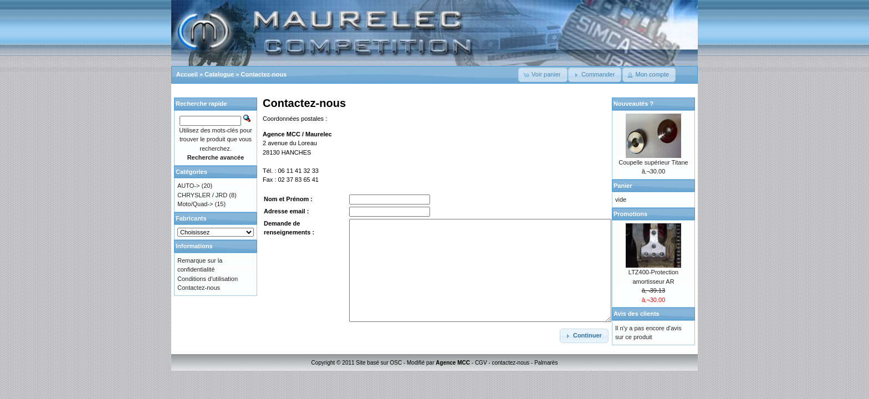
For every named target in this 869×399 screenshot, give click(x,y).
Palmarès (546, 363)
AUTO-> (188, 185)
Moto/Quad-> (195, 204)
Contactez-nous (264, 74)
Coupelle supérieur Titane (653, 162)
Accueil (187, 74)
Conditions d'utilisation (207, 278)
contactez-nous (510, 363)
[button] (543, 75)
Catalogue (219, 74)
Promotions (630, 214)
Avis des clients (637, 313)
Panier (623, 185)
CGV (481, 363)
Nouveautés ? (633, 103)
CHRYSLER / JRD (202, 195)
